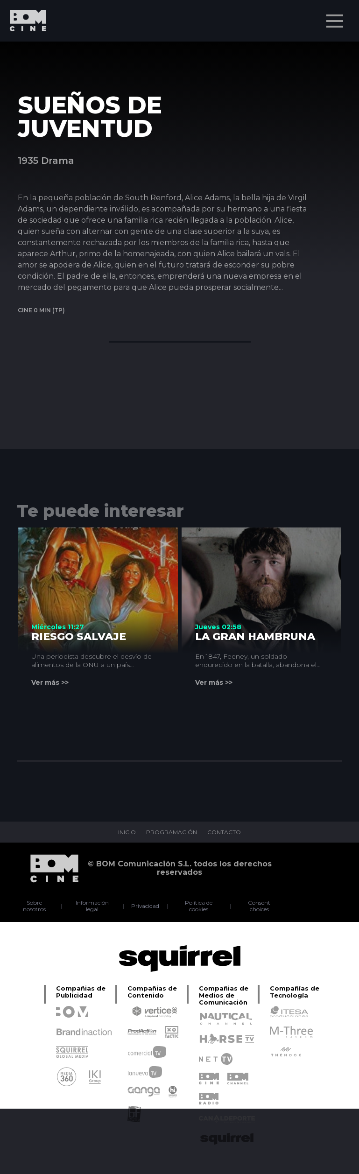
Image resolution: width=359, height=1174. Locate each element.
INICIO (127, 832)
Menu (335, 16)
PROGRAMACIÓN (171, 832)
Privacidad (145, 906)
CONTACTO (224, 832)
